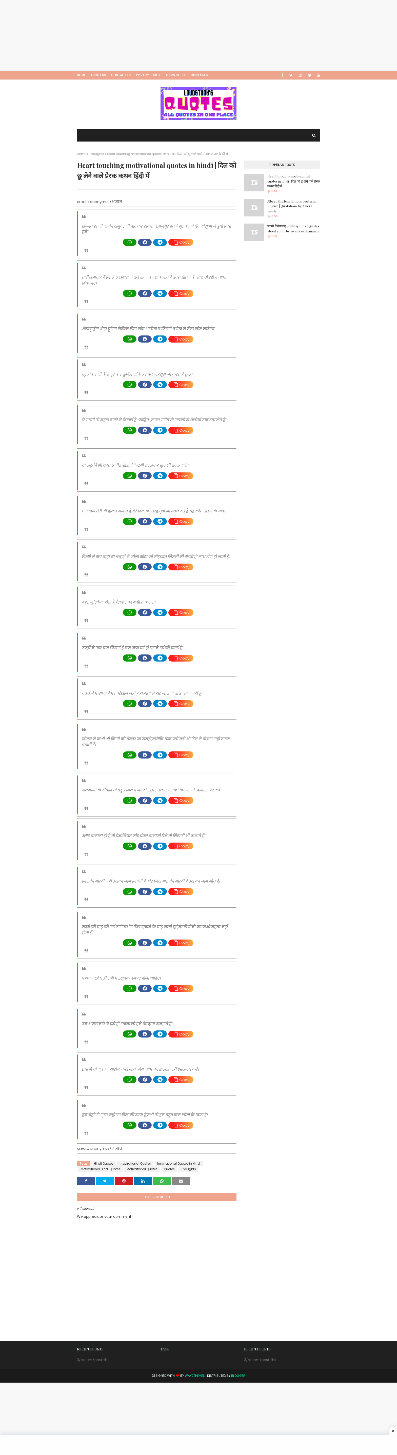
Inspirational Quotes (135, 1163)
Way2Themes (195, 1375)
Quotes (169, 1169)
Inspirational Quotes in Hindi (179, 1163)
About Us (98, 75)
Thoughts (96, 154)
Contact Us (121, 75)
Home (81, 75)
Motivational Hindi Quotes (100, 1169)
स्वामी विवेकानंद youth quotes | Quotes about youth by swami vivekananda (293, 228)
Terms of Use (175, 75)
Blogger (238, 1375)
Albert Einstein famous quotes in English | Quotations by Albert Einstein (291, 206)
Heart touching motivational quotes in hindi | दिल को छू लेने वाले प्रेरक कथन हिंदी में (293, 181)
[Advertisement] (152, 35)
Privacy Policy (148, 75)
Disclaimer (199, 75)
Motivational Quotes (142, 1169)
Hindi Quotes (103, 1163)
